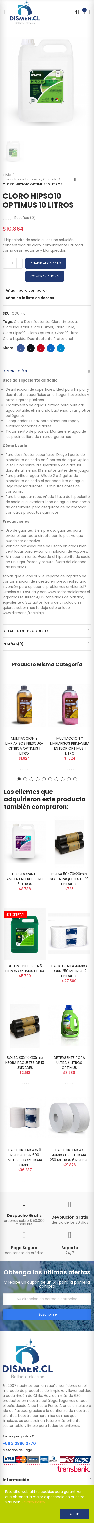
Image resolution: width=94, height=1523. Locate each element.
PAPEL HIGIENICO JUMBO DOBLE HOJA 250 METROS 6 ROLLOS (69, 1154)
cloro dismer (42, 327)
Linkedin (51, 348)
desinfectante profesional (50, 338)
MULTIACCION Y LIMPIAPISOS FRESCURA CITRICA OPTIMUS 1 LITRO (24, 746)
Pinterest (41, 348)
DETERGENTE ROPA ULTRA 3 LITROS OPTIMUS (69, 1062)
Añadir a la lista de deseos (30, 297)
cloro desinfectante (31, 321)
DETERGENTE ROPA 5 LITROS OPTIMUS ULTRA (24, 968)
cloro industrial (16, 327)
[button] (19, 779)
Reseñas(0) (13, 643)
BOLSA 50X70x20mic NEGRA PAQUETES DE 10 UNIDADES (69, 878)
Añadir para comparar (26, 290)
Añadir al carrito (45, 263)
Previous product (75, 179)
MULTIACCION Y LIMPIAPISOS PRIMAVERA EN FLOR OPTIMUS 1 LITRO (69, 746)
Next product (87, 179)
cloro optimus (40, 332)
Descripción (15, 371)
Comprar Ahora (44, 276)
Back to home (81, 179)
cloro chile (64, 327)
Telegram (61, 348)
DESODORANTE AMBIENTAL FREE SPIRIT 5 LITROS (24, 878)
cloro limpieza (64, 321)
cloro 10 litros (67, 332)
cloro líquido (14, 338)
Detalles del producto (25, 630)
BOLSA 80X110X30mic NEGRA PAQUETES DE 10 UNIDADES (24, 1062)
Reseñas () (25, 217)
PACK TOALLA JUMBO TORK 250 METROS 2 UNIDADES (69, 970)
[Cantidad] (13, 263)
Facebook (21, 348)
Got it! (74, 1513)
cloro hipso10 (14, 332)
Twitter (31, 348)
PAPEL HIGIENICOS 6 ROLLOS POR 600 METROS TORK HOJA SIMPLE (25, 1157)
